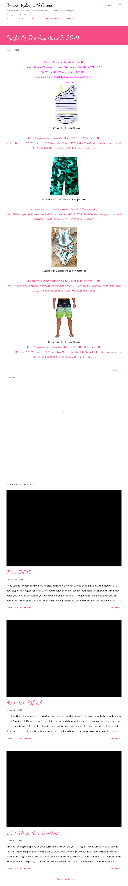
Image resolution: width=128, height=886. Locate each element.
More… (83, 19)
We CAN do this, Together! (32, 833)
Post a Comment (22, 608)
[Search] (109, 5)
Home (9, 19)
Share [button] (115, 370)
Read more (116, 608)
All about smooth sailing (29, 19)
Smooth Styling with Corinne (30, 5)
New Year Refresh (24, 702)
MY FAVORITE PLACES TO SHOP (59, 19)
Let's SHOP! (18, 572)
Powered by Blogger (64, 879)
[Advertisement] (64, 461)
